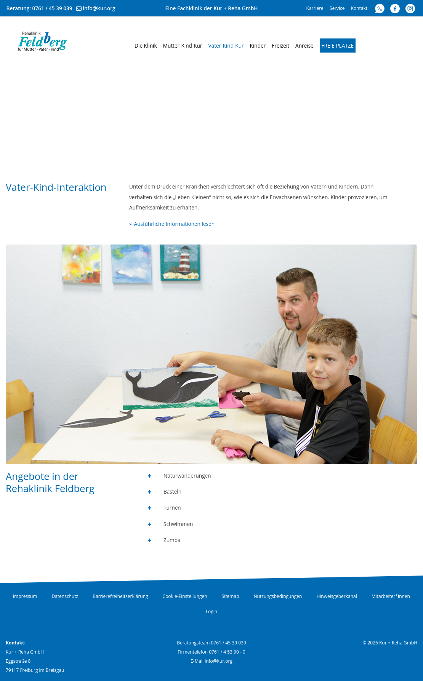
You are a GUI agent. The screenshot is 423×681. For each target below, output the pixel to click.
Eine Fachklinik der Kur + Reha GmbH (211, 8)
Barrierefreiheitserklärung (120, 596)
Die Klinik (146, 45)
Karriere (315, 8)
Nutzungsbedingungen (278, 596)
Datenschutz (64, 596)
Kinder (258, 45)
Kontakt (359, 8)
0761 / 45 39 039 (52, 8)
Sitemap (230, 596)
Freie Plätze (338, 45)
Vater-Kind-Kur (226, 45)
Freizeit (280, 45)
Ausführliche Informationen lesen (172, 223)
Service (337, 8)
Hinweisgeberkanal (336, 596)
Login (211, 611)
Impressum (25, 596)
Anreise (304, 45)
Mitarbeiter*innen (391, 596)
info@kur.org (99, 8)
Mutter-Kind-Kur (182, 45)
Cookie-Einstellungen (185, 596)
